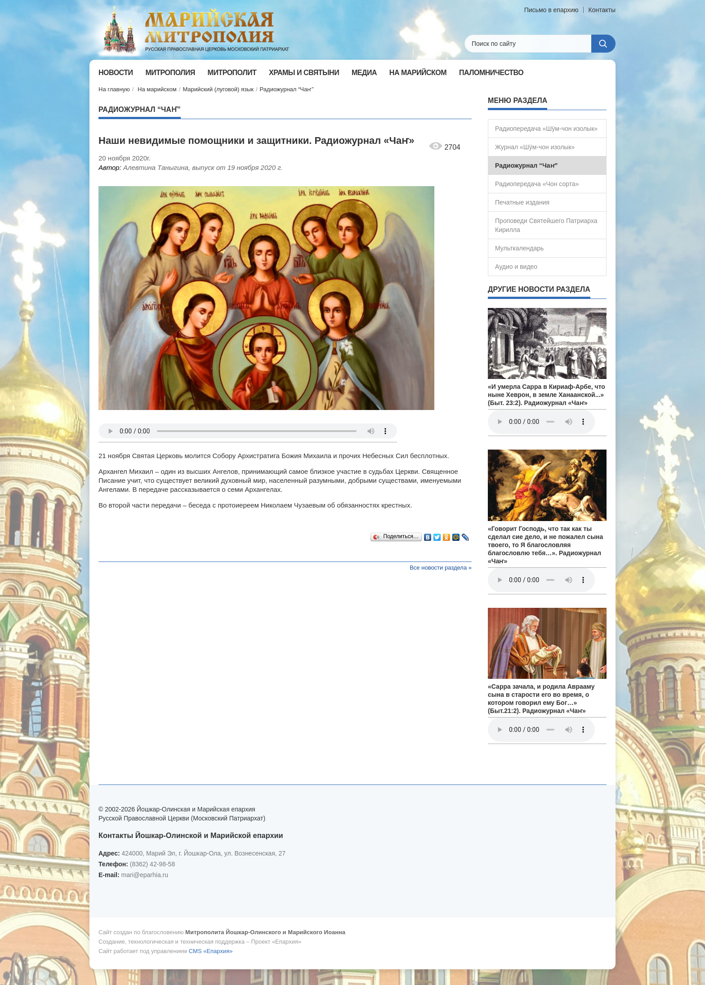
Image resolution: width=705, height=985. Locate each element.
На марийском (157, 89)
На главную (114, 89)
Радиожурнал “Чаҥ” (287, 89)
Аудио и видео (516, 266)
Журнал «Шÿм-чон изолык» (535, 147)
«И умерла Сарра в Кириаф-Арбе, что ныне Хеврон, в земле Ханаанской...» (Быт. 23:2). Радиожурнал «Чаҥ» (546, 394)
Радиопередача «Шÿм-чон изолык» (546, 128)
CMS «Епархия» (211, 951)
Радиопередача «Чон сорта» (537, 183)
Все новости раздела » (441, 567)
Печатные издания (522, 202)
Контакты (602, 10)
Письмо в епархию (551, 10)
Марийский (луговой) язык (218, 89)
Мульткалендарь (519, 248)
